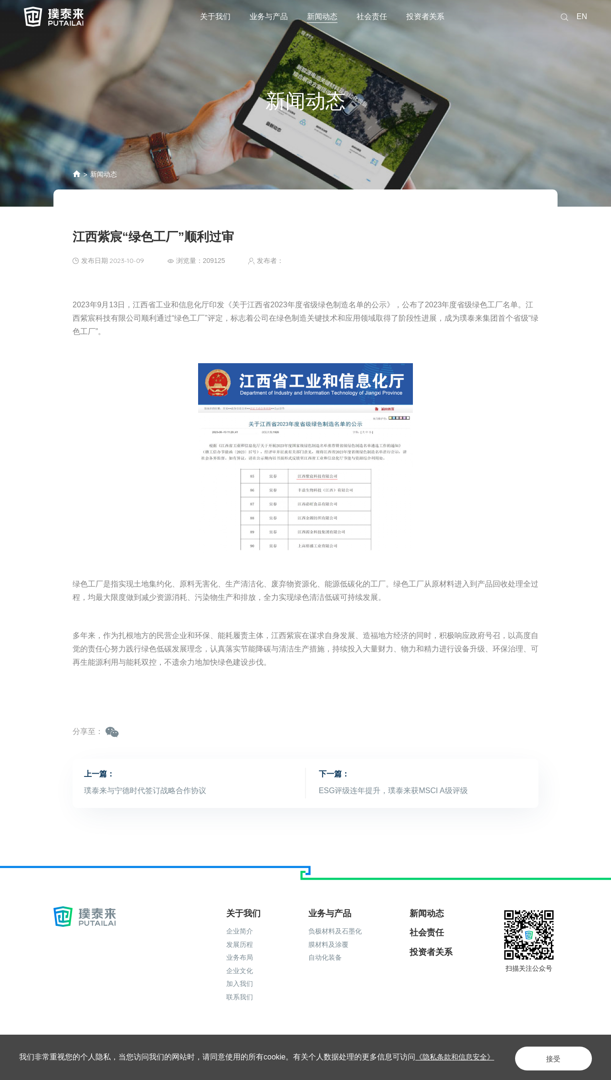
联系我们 (239, 994)
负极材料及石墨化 (335, 929)
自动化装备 (325, 955)
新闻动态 (322, 16)
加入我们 (239, 981)
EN (582, 16)
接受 (546, 1057)
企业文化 (239, 968)
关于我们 (215, 16)
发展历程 (239, 942)
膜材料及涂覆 (328, 942)
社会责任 (372, 16)
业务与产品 (269, 16)
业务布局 (239, 955)
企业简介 (239, 929)
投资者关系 (425, 16)
